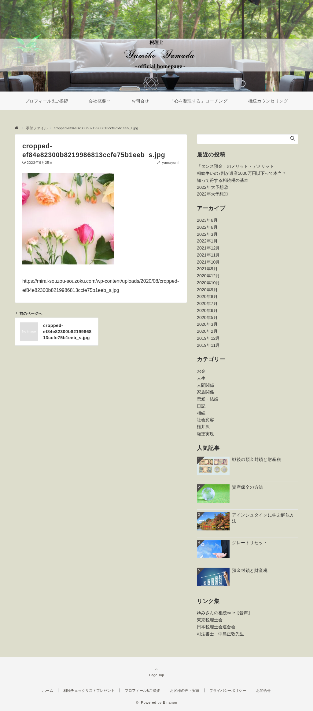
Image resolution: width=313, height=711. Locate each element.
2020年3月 (207, 324)
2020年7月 (207, 303)
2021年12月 (208, 248)
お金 (201, 371)
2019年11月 (208, 345)
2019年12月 (208, 338)
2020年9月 (207, 289)
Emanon (170, 702)
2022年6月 (207, 227)
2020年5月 (207, 317)
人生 (201, 378)
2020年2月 (207, 331)
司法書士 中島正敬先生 (220, 633)
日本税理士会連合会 (216, 626)
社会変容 (205, 419)
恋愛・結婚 (207, 399)
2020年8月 (207, 296)
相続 (201, 413)
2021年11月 (208, 255)
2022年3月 (207, 234)
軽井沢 (203, 426)
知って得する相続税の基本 (222, 180)
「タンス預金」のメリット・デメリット (235, 166)
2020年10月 (208, 282)
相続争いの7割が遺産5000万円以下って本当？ (241, 173)
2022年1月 (207, 241)
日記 (201, 406)
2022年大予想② (212, 187)
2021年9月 (207, 268)
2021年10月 (208, 262)
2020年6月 (207, 310)
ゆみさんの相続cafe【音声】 (224, 612)
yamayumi (170, 162)
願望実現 (205, 433)
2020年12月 (208, 275)
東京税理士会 (210, 619)
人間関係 (205, 385)
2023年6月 (207, 220)
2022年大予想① (212, 194)
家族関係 (205, 392)
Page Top (156, 672)
